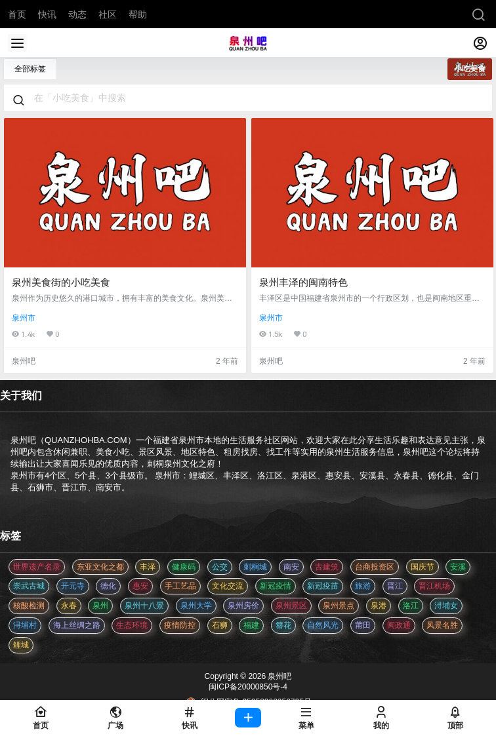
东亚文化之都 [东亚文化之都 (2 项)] (100, 566)
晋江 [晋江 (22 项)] (395, 586)
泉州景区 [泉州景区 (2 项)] (291, 605)
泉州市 (23, 317)
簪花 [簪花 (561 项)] (283, 625)
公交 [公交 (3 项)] (220, 566)
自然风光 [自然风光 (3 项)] (323, 625)
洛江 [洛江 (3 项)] (411, 605)
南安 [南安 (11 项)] (291, 566)
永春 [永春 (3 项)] (69, 605)
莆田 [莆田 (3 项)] (363, 625)
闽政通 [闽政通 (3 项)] (399, 625)
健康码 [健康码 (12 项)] (184, 566)
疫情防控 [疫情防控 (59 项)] (180, 625)
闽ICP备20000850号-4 (248, 686)
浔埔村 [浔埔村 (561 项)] (25, 625)
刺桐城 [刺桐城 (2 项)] (255, 566)
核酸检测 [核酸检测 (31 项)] (29, 605)
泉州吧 (278, 676)
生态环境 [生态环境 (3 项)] (132, 625)
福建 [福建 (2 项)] (251, 625)
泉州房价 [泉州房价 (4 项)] (243, 605)
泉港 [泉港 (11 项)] (378, 605)
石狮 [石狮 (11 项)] (220, 625)
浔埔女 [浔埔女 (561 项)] (446, 605)
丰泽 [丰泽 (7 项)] (147, 566)
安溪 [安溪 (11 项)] (458, 566)
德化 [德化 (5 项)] (108, 586)
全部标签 (30, 68)
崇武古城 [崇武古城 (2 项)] (29, 586)
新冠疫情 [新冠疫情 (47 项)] (275, 586)
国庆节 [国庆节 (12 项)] (422, 566)
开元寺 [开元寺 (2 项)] (73, 586)
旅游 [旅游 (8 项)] (363, 586)
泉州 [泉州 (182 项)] (100, 605)
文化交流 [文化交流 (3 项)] (227, 586)
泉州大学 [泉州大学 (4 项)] (196, 605)
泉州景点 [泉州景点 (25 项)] (338, 605)
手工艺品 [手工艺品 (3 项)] (180, 586)
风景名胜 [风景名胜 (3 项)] (442, 625)
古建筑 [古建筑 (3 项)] (327, 566)
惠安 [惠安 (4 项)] (140, 586)
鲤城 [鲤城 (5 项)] (21, 644)
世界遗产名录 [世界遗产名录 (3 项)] (36, 566)
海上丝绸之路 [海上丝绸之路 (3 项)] (76, 625)
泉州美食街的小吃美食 (61, 282)
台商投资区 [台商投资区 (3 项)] (374, 566)
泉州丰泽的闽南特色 (303, 282)
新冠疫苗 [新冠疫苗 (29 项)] (323, 586)
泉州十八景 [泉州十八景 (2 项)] (144, 605)
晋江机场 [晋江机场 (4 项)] (434, 586)
